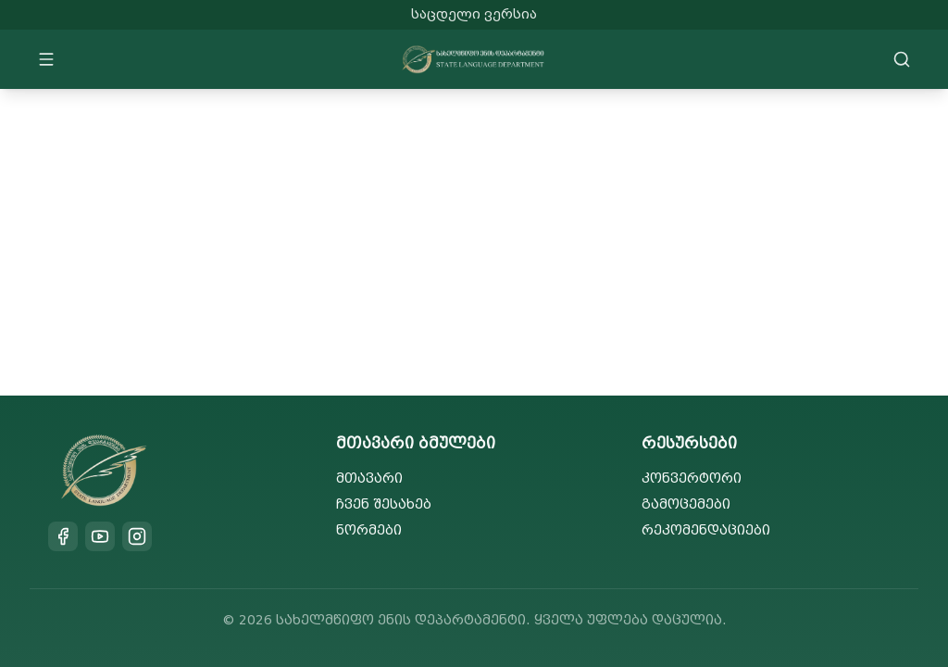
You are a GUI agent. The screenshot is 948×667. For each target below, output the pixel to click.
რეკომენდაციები (706, 530)
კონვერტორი (692, 478)
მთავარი (369, 478)
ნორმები (369, 530)
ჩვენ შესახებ (383, 504)
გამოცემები (686, 504)
